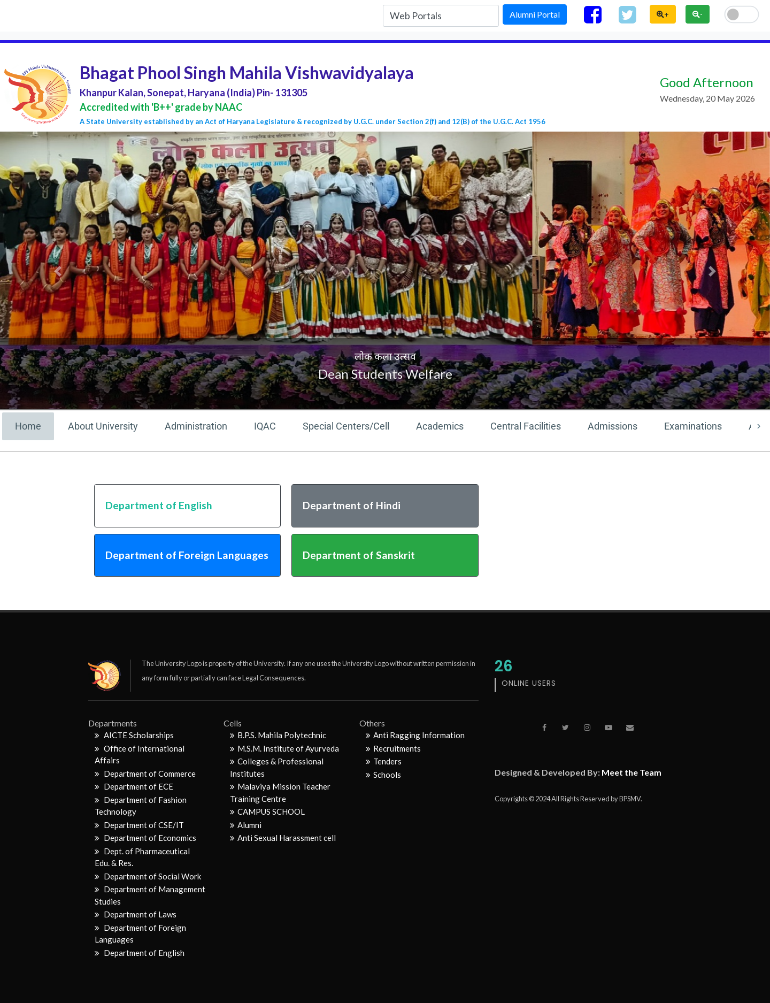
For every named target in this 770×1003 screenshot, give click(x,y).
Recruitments (393, 748)
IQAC (265, 426)
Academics (440, 426)
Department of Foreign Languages (186, 555)
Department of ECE (134, 786)
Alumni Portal (535, 14)
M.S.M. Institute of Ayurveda (284, 748)
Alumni (245, 825)
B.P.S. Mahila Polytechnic (278, 735)
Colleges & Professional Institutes (277, 767)
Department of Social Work (148, 876)
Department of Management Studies (150, 895)
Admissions (612, 426)
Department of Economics (145, 838)
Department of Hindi (352, 505)
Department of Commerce (145, 773)
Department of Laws (135, 914)
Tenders (384, 761)
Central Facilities (525, 426)
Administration (196, 426)
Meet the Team (631, 772)
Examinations (693, 426)
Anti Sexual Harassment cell (283, 838)
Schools (383, 774)
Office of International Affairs (139, 754)
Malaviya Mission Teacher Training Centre (280, 792)
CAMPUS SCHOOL (267, 811)
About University (103, 426)
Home (28, 426)
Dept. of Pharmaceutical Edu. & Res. (142, 857)
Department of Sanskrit (359, 555)
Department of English (158, 505)
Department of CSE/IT (139, 825)
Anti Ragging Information (415, 735)
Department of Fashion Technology (141, 806)
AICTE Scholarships (134, 735)
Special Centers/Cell (346, 426)
